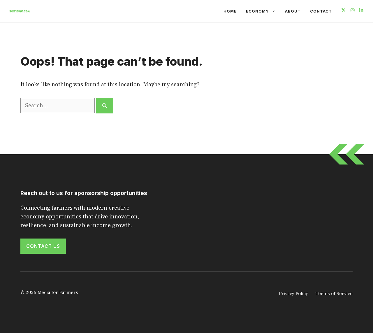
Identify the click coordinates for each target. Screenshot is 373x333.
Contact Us (43, 246)
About (293, 11)
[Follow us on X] (343, 11)
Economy (263, 11)
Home (230, 11)
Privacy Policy (293, 293)
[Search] (104, 105)
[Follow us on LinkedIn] (361, 11)
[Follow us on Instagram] (352, 11)
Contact (321, 11)
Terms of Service (334, 293)
